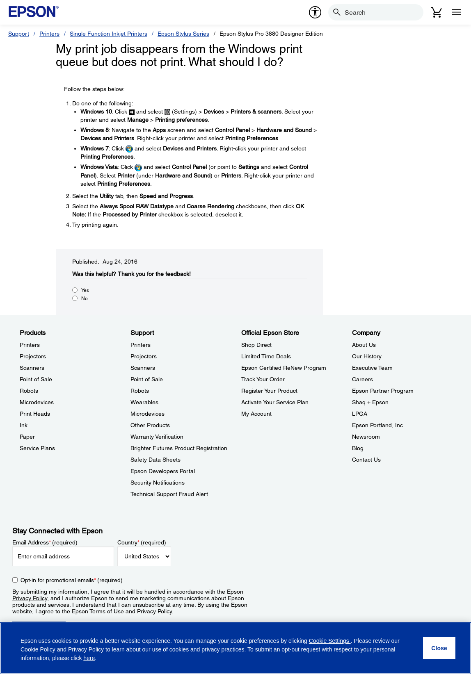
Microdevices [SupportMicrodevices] (147, 413)
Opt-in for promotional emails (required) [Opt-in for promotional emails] (72, 580)
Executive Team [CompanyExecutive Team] (372, 367)
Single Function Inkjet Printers (108, 33)
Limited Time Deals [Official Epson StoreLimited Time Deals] (266, 356)
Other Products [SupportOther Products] (150, 425)
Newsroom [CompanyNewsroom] (366, 436)
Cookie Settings (330, 641)
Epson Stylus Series (183, 33)
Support (18, 33)
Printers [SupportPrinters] (140, 345)
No (84, 298)
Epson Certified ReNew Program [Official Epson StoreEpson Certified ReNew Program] (283, 367)
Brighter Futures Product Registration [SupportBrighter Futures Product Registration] (178, 448)
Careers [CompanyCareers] (362, 379)
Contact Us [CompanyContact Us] (366, 459)
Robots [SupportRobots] (139, 390)
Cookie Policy (38, 649)
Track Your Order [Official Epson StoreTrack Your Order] (263, 379)
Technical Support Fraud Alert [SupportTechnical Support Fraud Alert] (169, 494)
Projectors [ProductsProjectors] (33, 356)
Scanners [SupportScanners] (142, 367)
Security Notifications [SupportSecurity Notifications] (157, 482)
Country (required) (141, 542)
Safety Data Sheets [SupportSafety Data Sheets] (155, 459)
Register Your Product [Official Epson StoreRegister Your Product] (269, 390)
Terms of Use (106, 611)
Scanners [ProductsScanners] (32, 367)
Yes (85, 290)
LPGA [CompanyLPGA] (359, 413)
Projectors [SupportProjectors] (143, 356)
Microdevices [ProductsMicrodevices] (37, 402)
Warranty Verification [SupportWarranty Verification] (156, 436)
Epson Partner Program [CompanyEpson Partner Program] (383, 390)
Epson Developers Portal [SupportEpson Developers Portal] (162, 471)
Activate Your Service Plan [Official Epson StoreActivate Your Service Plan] (275, 402)
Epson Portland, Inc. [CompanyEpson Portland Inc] (378, 425)
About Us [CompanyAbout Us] (364, 345)
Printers (49, 33)
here (89, 658)
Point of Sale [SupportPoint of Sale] (146, 379)
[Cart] (436, 12)
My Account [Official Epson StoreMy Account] (256, 413)
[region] (235, 648)
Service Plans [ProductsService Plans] (37, 448)
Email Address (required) (45, 542)
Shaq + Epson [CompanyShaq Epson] (370, 402)
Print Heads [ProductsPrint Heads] (35, 413)
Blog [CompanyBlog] (358, 448)
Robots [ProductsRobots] (29, 390)
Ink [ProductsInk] (23, 425)
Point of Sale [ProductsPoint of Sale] (36, 379)
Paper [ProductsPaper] (27, 436)
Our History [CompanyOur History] (367, 356)
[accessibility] (315, 12)
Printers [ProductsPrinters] (30, 345)
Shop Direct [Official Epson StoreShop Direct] (256, 345)
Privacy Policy (29, 598)
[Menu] (456, 12)
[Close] (439, 648)
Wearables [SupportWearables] (144, 402)
